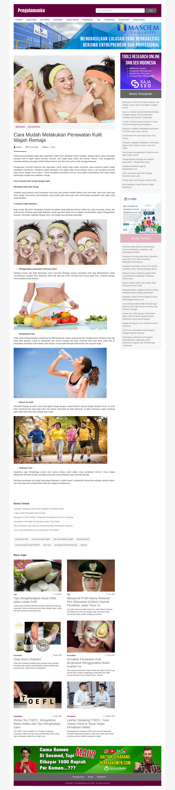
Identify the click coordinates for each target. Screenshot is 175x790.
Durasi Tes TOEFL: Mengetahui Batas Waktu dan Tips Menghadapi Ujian (37, 723)
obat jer (84, 545)
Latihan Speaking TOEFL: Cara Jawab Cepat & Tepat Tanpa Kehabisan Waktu (88, 723)
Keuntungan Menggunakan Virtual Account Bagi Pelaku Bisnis (140, 153)
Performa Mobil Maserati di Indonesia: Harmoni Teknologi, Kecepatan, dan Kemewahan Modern (138, 249)
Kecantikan (45, 20)
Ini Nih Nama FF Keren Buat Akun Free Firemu (139, 137)
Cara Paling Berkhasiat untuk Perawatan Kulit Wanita (36, 530)
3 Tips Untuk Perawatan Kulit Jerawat (30, 513)
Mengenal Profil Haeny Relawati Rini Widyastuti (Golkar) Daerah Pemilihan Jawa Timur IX (88, 602)
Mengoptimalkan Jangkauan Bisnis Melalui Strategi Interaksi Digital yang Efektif (140, 291)
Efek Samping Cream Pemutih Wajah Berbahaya (138, 185)
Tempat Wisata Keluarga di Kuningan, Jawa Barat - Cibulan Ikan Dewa (138, 160)
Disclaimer (101, 777)
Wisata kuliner (139, 20)
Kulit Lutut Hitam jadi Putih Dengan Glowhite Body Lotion (137, 174)
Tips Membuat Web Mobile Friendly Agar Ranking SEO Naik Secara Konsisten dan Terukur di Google (140, 306)
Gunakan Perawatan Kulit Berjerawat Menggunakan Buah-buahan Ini (88, 663)
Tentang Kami (78, 777)
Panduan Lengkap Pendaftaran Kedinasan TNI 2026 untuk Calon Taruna (140, 130)
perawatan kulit (21, 539)
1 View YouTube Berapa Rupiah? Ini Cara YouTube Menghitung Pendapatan (140, 123)
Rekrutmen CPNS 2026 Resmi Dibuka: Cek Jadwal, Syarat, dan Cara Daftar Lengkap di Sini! (140, 105)
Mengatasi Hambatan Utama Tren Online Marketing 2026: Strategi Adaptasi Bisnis (139, 267)
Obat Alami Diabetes (27, 659)
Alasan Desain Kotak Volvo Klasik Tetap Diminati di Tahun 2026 (139, 284)
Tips (98, 20)
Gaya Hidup (31, 20)
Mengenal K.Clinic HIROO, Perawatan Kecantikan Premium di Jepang (43, 517)
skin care (47, 545)
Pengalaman (87, 20)
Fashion (19, 20)
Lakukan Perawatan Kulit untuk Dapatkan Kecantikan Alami (39, 509)
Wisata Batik (124, 20)
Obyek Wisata (72, 20)
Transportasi (109, 20)
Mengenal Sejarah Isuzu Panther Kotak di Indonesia (140, 324)
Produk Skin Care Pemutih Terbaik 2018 (139, 180)
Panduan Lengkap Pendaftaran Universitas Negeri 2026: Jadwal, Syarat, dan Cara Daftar (140, 145)
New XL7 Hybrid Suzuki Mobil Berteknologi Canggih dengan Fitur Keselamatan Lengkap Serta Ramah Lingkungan (140, 115)
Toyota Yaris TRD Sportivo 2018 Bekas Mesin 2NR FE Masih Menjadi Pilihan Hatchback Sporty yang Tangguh (138, 316)
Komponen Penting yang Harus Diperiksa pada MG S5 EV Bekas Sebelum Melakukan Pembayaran (140, 259)
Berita (90, 777)
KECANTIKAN (34, 127)
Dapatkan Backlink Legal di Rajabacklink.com (133, 167)
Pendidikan (18, 716)
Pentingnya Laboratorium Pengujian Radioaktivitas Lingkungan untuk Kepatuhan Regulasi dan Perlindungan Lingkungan (138, 341)
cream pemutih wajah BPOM (27, 545)
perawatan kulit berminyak (66, 545)
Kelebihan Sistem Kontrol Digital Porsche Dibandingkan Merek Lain (139, 298)
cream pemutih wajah (41, 539)
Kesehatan (58, 20)
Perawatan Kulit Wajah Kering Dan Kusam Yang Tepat (37, 521)
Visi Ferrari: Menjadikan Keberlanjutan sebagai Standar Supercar (138, 331)
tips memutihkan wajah (63, 539)
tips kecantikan (83, 539)
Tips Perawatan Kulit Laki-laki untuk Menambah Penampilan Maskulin (43, 526)
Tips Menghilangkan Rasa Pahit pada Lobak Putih (35, 600)
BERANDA (20, 127)
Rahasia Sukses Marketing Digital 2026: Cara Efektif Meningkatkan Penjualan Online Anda (139, 276)
